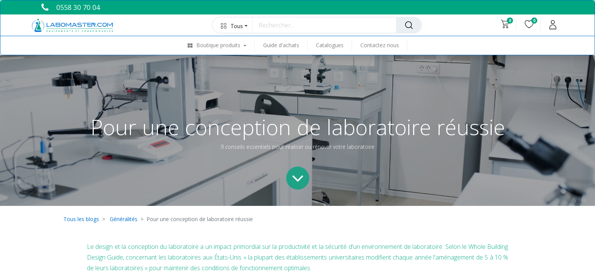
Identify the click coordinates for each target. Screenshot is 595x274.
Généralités (123, 219)
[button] (233, 25)
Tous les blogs (81, 219)
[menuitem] (221, 45)
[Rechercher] (409, 25)
